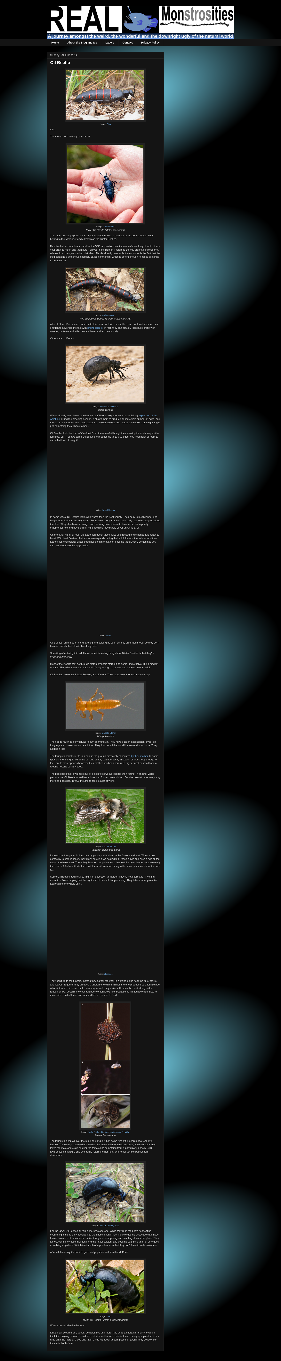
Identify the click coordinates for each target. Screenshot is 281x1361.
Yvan (109, 1317)
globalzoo (108, 974)
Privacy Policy (150, 42)
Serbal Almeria (108, 510)
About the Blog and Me (82, 42)
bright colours (95, 327)
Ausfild (108, 636)
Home (55, 42)
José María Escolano (108, 407)
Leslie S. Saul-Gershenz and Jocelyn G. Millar (108, 1132)
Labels (109, 42)
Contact (128, 42)
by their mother (139, 756)
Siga (109, 124)
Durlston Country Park (109, 1226)
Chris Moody (108, 227)
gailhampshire (108, 315)
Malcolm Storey (109, 733)
